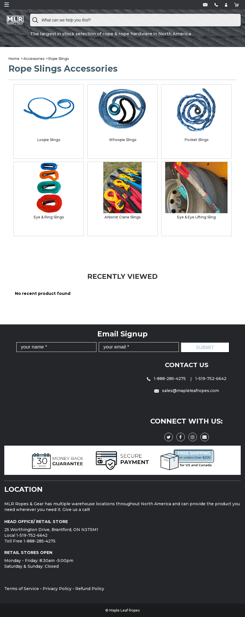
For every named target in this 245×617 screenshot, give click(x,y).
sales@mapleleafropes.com (186, 390)
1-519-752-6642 (210, 378)
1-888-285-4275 (167, 378)
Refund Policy (89, 588)
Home (14, 58)
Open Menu (6, 5)
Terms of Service (21, 588)
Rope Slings (58, 58)
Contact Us (186, 365)
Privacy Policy (57, 588)
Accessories (33, 58)
